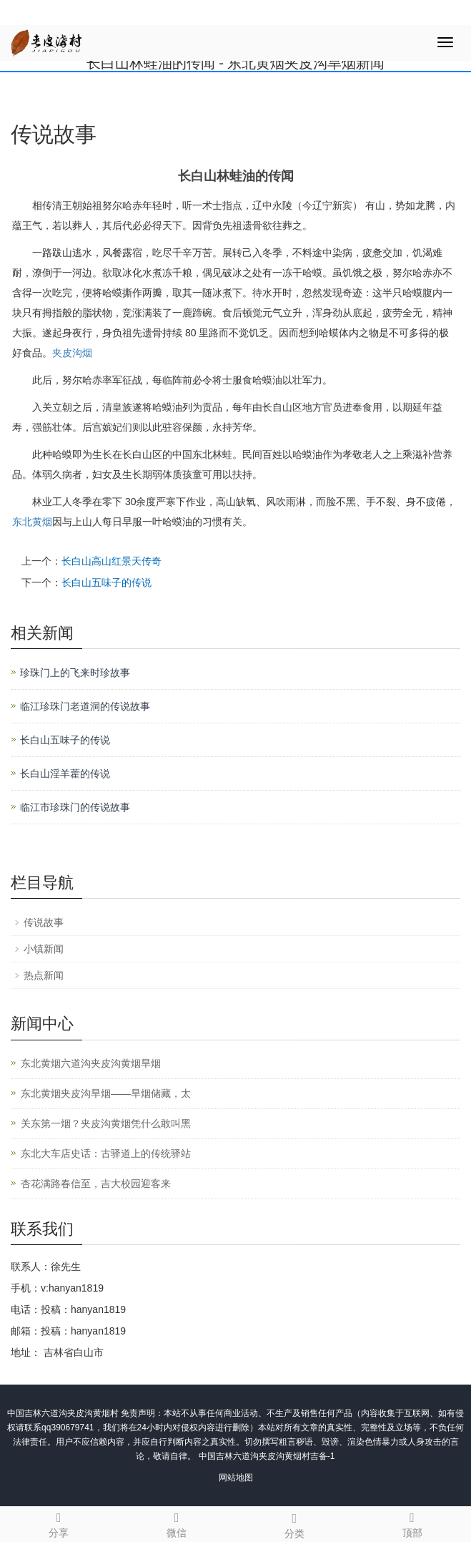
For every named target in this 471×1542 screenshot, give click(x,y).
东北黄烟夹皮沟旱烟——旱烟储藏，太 (106, 1093)
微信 (177, 1522)
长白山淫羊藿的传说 (65, 773)
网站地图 (236, 1478)
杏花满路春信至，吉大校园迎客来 (96, 1183)
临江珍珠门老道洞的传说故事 (85, 706)
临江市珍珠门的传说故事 (75, 807)
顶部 (412, 1522)
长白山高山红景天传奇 (111, 561)
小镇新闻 (44, 949)
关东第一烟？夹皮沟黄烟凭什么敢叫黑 (106, 1123)
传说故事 (44, 922)
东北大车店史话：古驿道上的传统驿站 (106, 1153)
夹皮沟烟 (72, 352)
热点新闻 (44, 975)
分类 (294, 1523)
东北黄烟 (32, 521)
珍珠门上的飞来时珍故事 (75, 672)
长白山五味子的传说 (106, 582)
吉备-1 (322, 1456)
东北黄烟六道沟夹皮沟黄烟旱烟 (91, 1063)
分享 (59, 1522)
